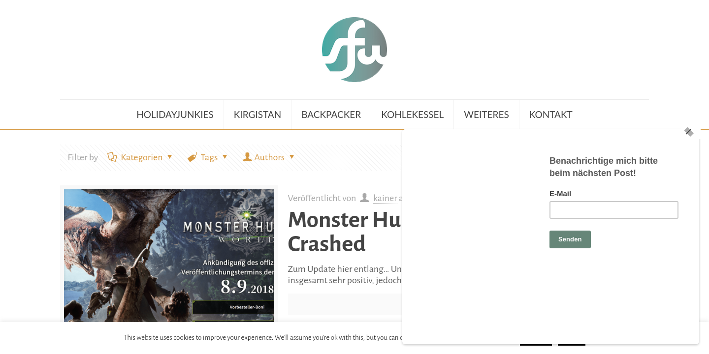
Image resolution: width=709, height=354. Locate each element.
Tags (209, 157)
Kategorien (140, 157)
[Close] (691, 184)
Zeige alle (616, 157)
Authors (269, 157)
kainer (385, 198)
